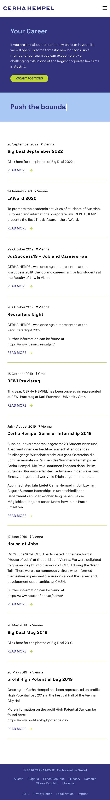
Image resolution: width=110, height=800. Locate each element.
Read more (17, 170)
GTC (26, 794)
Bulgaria (33, 779)
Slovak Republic (47, 783)
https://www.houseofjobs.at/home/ (35, 596)
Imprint (83, 794)
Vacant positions (29, 78)
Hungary (74, 779)
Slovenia (68, 783)
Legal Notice (65, 794)
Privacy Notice (42, 794)
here (19, 643)
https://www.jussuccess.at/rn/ (31, 344)
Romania (90, 779)
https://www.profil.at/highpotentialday (37, 720)
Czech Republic (54, 779)
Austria (18, 779)
